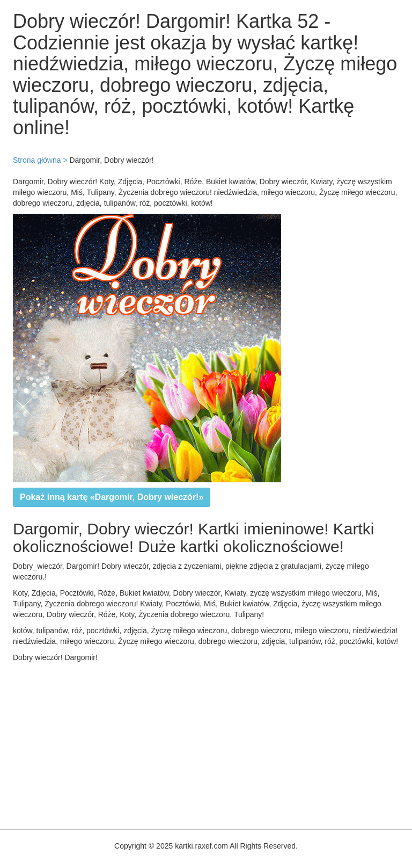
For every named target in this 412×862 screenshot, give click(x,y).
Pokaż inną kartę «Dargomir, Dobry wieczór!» (111, 497)
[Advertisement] (206, 743)
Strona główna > (40, 160)
